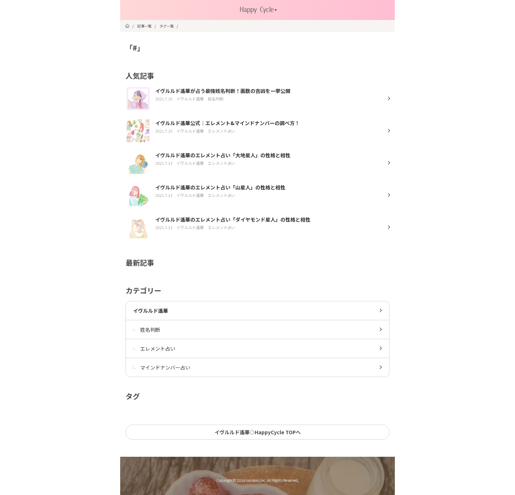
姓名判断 (146, 329)
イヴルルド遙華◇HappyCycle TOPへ (258, 432)
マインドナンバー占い (161, 367)
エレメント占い (154, 348)
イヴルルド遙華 (150, 310)
